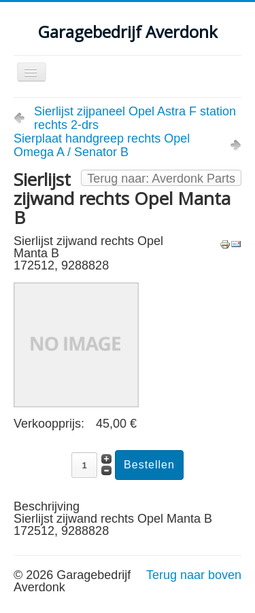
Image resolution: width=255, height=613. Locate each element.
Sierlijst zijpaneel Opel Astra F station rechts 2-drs (135, 118)
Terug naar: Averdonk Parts (161, 178)
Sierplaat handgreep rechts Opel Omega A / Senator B (102, 145)
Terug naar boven (193, 575)
